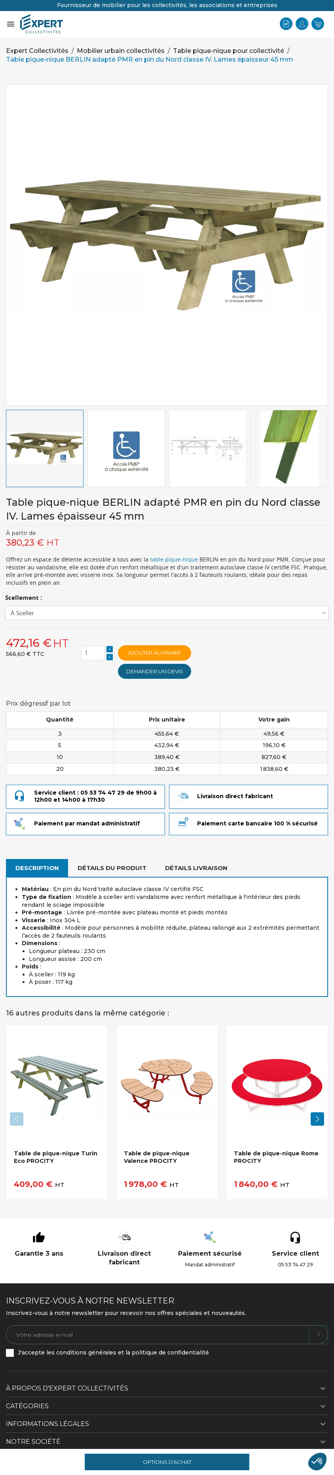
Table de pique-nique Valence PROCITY (157, 1157)
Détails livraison (196, 868)
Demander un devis (154, 671)
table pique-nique (174, 559)
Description (37, 868)
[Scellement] (167, 612)
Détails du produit (112, 868)
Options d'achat (167, 1462)
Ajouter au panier (154, 653)
